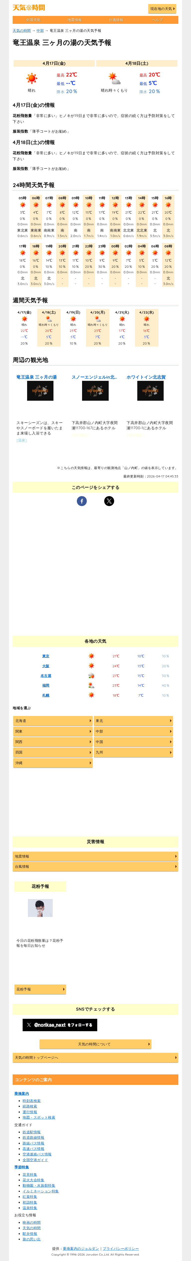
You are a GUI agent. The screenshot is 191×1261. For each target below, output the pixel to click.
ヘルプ (157, 20)
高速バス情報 (33, 1148)
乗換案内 (21, 1093)
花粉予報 (23, 989)
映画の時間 (32, 1222)
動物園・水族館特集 (39, 1185)
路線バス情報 (33, 1143)
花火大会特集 (33, 1180)
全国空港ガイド (35, 1160)
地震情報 (75, 20)
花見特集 (30, 1174)
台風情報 (116, 20)
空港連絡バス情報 (37, 1154)
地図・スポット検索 (39, 1117)
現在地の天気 (161, 8)
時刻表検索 (32, 1101)
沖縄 (19, 763)
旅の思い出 (32, 1239)
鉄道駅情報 (32, 1132)
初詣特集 (30, 1202)
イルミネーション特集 (41, 1191)
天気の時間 (22, 30)
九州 (99, 752)
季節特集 (21, 1167)
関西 (19, 742)
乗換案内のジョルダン (81, 1248)
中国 (99, 742)
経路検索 (30, 1106)
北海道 (20, 720)
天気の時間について (94, 1044)
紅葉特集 (30, 1196)
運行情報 (30, 1112)
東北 (99, 720)
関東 (19, 731)
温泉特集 (30, 1208)
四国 (19, 752)
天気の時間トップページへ (36, 1057)
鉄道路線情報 (33, 1137)
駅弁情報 (30, 1233)
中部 (40, 30)
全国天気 (33, 20)
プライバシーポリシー (121, 1248)
